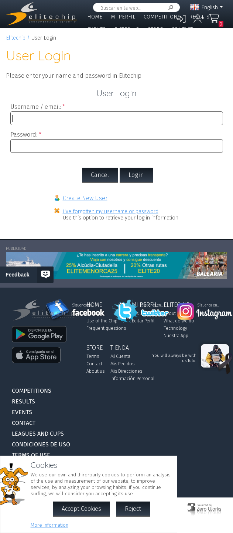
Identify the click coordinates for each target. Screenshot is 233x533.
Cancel (100, 174)
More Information (49, 525)
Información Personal (132, 378)
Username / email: (35, 106)
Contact (182, 29)
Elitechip (126, 29)
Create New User (85, 198)
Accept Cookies (81, 508)
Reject (133, 508)
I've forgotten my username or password (110, 211)
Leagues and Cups (110, 41)
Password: (23, 134)
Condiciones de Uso (41, 444)
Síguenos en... (152, 305)
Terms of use (31, 455)
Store (155, 29)
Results (199, 17)
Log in (136, 174)
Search (169, 7)
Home (94, 17)
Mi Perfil (123, 17)
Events (96, 29)
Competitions (162, 17)
